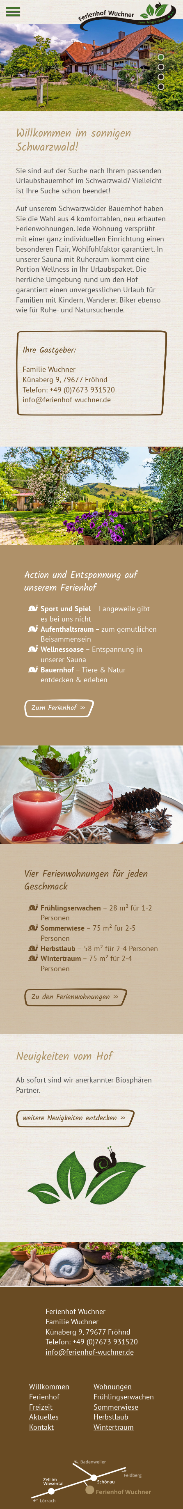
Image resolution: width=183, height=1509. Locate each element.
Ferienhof (44, 1396)
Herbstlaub (111, 1417)
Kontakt (41, 1427)
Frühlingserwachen (124, 1396)
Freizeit (41, 1407)
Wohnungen (113, 1386)
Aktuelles (44, 1417)
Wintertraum (114, 1427)
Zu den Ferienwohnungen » (75, 997)
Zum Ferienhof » (58, 708)
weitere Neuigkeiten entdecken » (74, 1118)
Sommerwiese (116, 1407)
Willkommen (49, 1386)
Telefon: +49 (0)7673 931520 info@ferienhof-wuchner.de (92, 1347)
